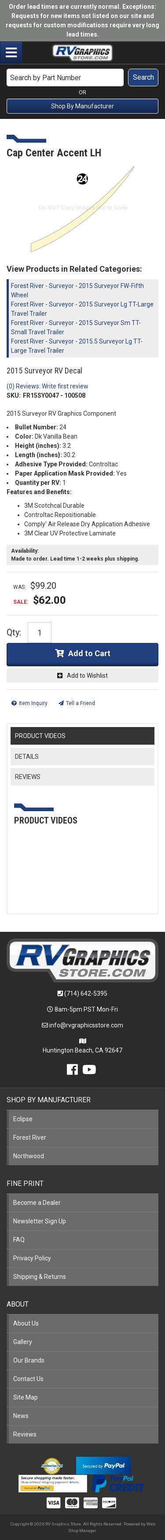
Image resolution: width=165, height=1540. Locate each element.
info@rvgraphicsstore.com (86, 1025)
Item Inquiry (33, 703)
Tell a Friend (80, 703)
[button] (82, 77)
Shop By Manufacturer (82, 106)
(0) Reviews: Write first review (47, 386)
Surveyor (61, 285)
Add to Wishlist (87, 675)
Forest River (27, 285)
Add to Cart (89, 653)
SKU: (14, 395)
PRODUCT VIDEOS (40, 735)
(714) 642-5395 (85, 993)
